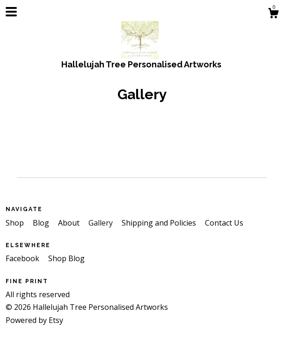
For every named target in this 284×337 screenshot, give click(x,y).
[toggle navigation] (11, 11)
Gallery (101, 223)
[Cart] (273, 14)
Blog (42, 223)
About (69, 223)
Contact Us (224, 223)
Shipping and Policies (160, 223)
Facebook (23, 258)
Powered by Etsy (34, 320)
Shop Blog (66, 258)
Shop (16, 223)
